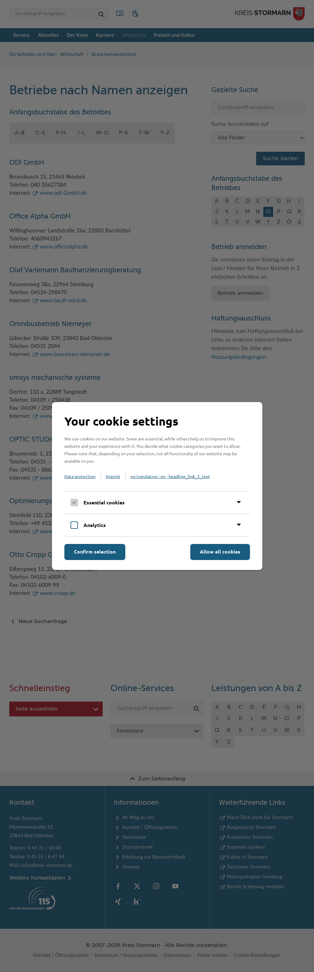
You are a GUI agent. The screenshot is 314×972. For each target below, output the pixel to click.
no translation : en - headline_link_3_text (170, 476)
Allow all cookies (220, 551)
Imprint (113, 476)
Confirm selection (95, 551)
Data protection (80, 476)
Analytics (95, 525)
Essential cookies (104, 502)
